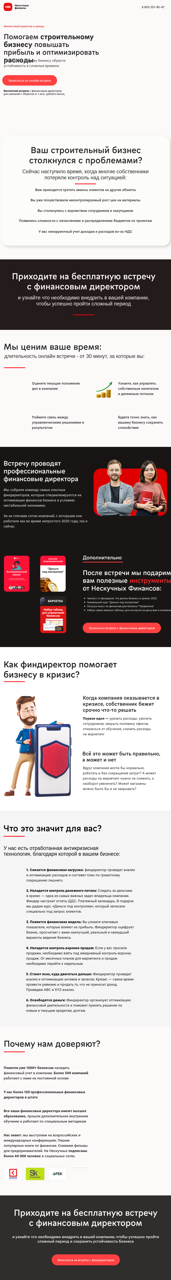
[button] (29, 80)
